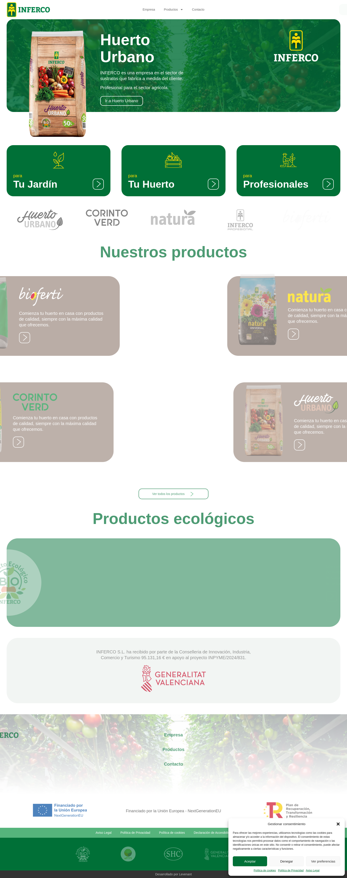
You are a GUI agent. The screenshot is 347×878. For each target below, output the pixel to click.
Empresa (149, 9)
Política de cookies (265, 870)
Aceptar (250, 861)
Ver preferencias (323, 861)
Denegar (286, 861)
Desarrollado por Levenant (173, 874)
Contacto (198, 9)
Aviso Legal (313, 870)
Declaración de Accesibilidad (213, 832)
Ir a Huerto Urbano (121, 101)
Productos (173, 9)
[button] (338, 824)
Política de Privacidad (290, 870)
